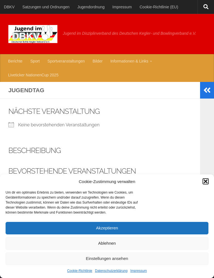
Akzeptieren (107, 228)
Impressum (138, 271)
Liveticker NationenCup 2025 (33, 75)
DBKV (9, 7)
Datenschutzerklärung (111, 271)
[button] (205, 181)
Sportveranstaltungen (66, 61)
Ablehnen (107, 243)
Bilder (98, 61)
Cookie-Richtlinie (79, 271)
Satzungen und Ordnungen (45, 7)
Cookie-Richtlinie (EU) (159, 7)
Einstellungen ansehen (107, 258)
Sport (35, 61)
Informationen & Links (129, 61)
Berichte (15, 61)
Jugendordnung (90, 7)
